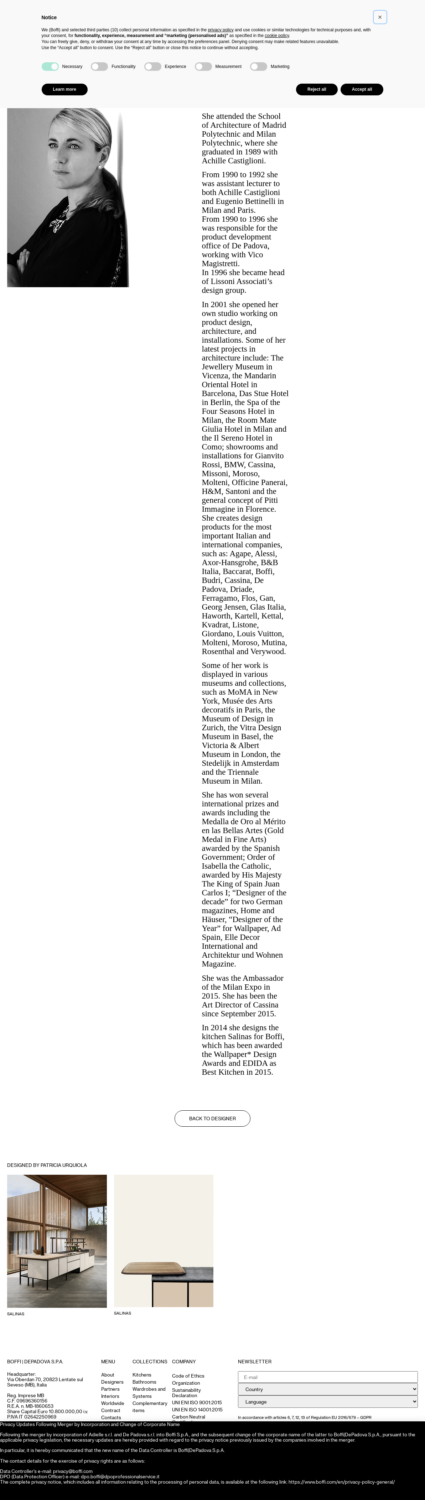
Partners (110, 1388)
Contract (110, 1410)
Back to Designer (212, 1118)
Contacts (111, 1417)
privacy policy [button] (221, 29)
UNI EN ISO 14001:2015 (197, 1409)
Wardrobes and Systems (149, 1392)
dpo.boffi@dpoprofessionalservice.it (120, 1476)
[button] (380, 17)
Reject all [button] (316, 89)
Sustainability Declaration (186, 1392)
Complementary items (150, 1406)
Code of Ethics (188, 1375)
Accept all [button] (362, 89)
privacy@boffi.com (73, 1471)
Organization (186, 1382)
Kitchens (142, 1374)
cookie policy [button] (277, 35)
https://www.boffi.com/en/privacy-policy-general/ (342, 1481)
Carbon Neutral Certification (188, 1419)
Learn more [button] (64, 89)
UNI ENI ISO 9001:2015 (197, 1402)
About (107, 1374)
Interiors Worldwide (112, 1399)
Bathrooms (144, 1381)
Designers (112, 1381)
